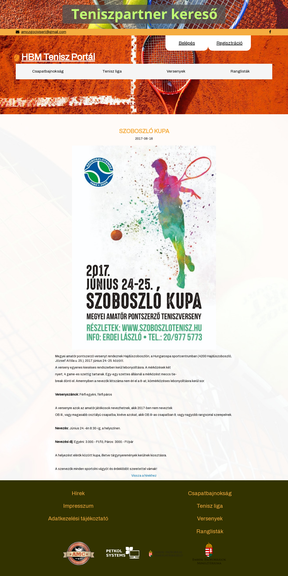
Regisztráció (229, 43)
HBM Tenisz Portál (58, 57)
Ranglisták (240, 71)
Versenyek (176, 71)
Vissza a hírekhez (144, 475)
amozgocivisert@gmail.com (43, 32)
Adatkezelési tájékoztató (78, 518)
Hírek (78, 493)
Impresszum (78, 506)
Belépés (187, 43)
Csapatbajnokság (48, 71)
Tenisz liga (112, 71)
